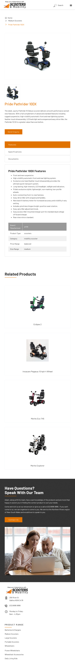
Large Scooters (11, 638)
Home (10, 18)
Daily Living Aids (11, 658)
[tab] (37, 144)
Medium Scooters (15, 20)
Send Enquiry (13, 132)
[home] (14, 4)
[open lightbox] (12, 93)
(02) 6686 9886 (15, 605)
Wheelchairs (9, 646)
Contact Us (14, 520)
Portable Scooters (12, 642)
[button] (71, 4)
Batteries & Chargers (13, 630)
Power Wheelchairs (12, 650)
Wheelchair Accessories (14, 654)
